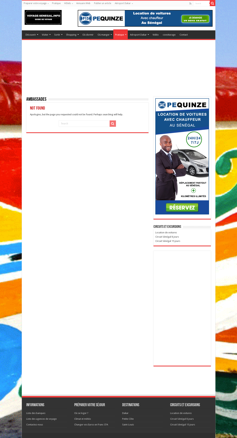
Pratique (56, 3)
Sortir (57, 34)
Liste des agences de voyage (41, 418)
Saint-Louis (128, 424)
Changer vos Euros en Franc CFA (91, 424)
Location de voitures (166, 232)
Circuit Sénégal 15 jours (167, 241)
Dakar (125, 413)
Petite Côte (128, 418)
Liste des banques (35, 413)
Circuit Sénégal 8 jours (167, 236)
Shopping (71, 34)
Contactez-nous (34, 424)
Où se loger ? (81, 413)
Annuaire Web (83, 3)
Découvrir (31, 34)
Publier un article (102, 3)
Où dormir (88, 34)
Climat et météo (82, 418)
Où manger (104, 34)
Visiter (45, 34)
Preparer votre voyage (35, 3)
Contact (184, 34)
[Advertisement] (118, 70)
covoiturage (169, 34)
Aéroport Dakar (123, 3)
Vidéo (156, 34)
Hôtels (67, 3)
